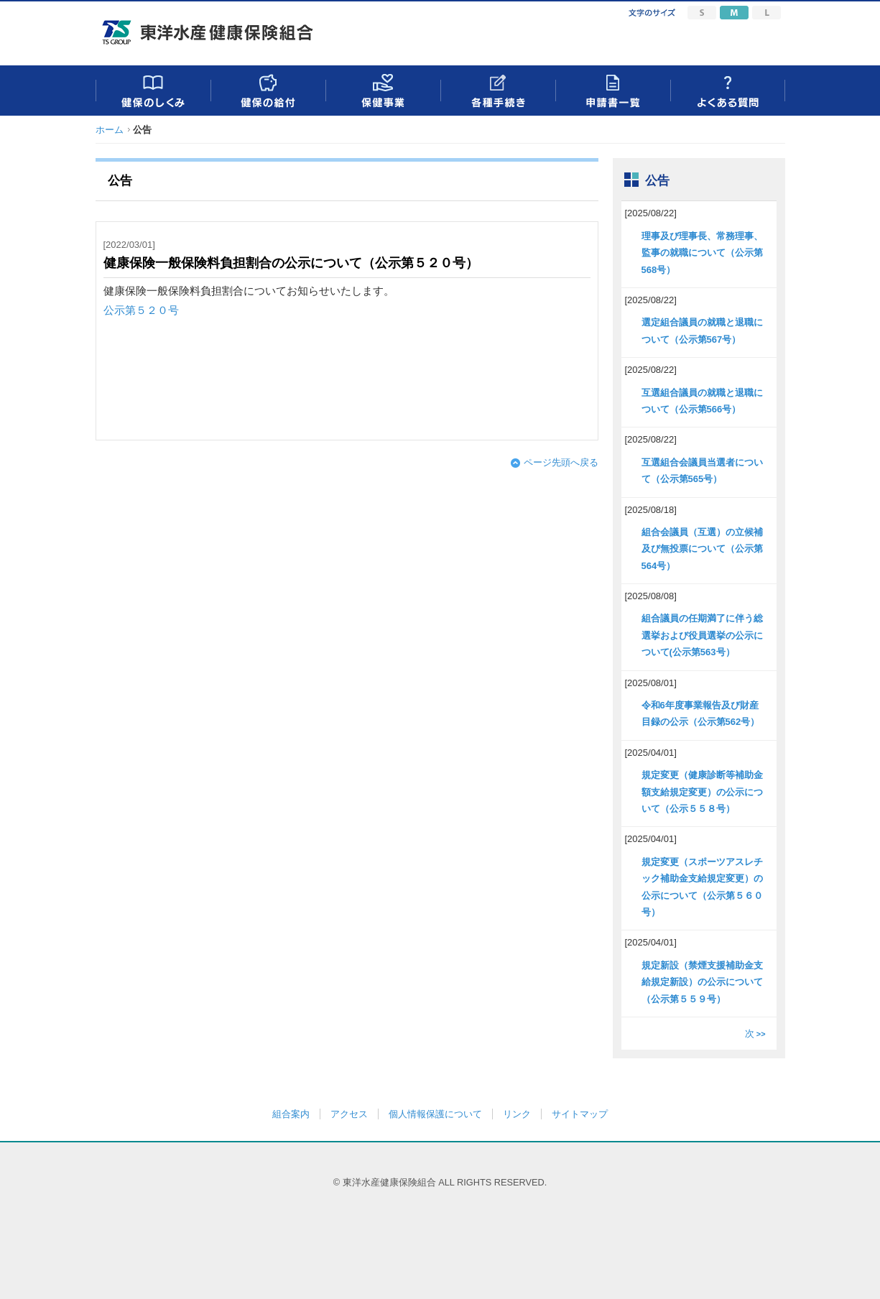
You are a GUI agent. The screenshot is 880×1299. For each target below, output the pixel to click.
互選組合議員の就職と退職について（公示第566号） (702, 401)
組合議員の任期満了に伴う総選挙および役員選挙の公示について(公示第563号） (702, 635)
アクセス (349, 1114)
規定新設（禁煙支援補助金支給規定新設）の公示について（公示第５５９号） (702, 982)
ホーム (110, 129)
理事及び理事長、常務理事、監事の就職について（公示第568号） (702, 253)
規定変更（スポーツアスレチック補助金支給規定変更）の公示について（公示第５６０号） (702, 886)
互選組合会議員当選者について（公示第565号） (702, 470)
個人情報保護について (435, 1114)
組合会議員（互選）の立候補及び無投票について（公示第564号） (702, 549)
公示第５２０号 (141, 310)
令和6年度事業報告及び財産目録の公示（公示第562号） (701, 713)
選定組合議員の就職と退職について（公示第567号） (702, 330)
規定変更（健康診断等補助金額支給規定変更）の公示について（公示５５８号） (702, 791)
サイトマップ (580, 1114)
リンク (517, 1114)
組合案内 (291, 1114)
